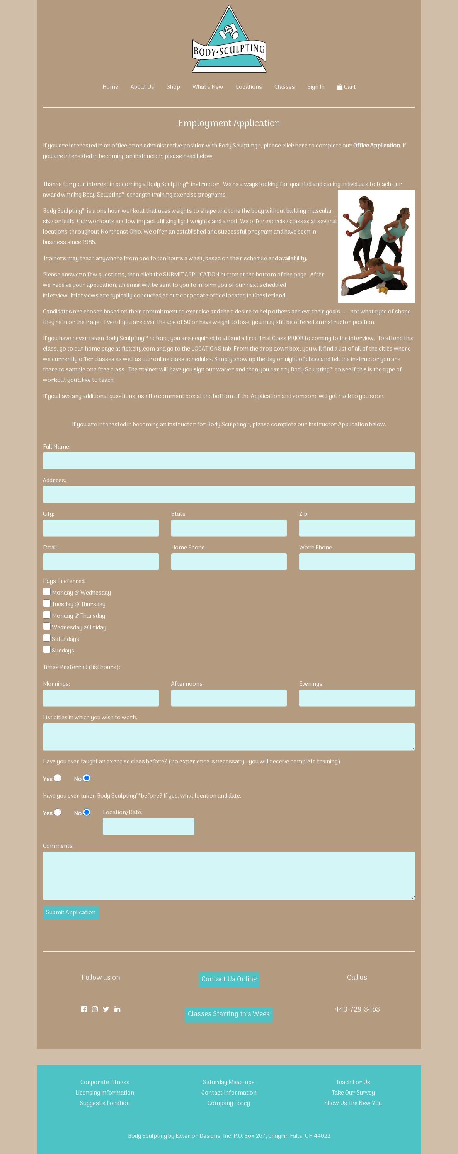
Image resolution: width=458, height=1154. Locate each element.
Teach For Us (353, 1082)
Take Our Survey (353, 1093)
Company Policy (229, 1103)
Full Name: (56, 447)
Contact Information (229, 1093)
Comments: (58, 846)
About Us (142, 87)
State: (179, 514)
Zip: (303, 514)
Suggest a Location (105, 1103)
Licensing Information (104, 1093)
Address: (54, 480)
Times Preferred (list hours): (81, 667)
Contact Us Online (229, 979)
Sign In (316, 87)
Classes (284, 87)
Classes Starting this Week (229, 1014)
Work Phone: (316, 547)
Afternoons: (187, 684)
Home (110, 87)
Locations (249, 87)
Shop (173, 87)
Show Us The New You (353, 1103)
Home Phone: (188, 547)
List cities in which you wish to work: (90, 717)
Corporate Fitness (104, 1082)
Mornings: (56, 684)
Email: (50, 547)
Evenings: (311, 684)
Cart (346, 87)
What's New (207, 87)
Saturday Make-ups (229, 1082)
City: (48, 514)
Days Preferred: (64, 581)
